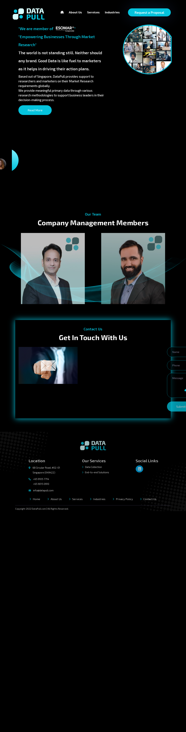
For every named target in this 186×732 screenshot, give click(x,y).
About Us (75, 12)
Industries (112, 12)
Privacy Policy (124, 500)
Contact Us (149, 500)
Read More (31, 110)
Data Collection (92, 468)
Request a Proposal (149, 12)
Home (36, 500)
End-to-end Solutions (95, 473)
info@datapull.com (43, 491)
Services (93, 12)
